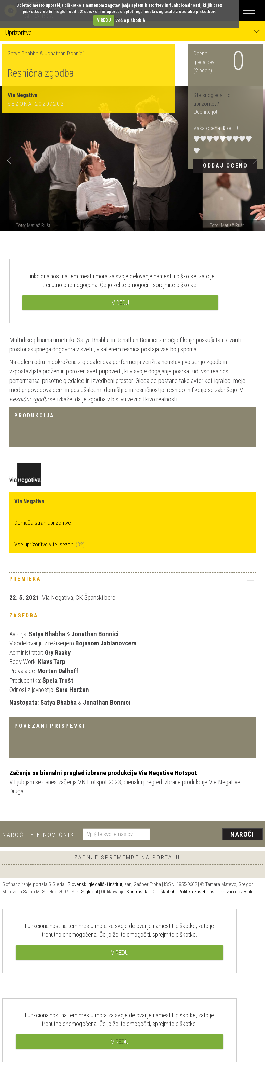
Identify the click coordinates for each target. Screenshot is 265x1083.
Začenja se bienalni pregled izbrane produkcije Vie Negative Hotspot (103, 773)
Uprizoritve (132, 32)
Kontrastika (138, 891)
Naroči (242, 834)
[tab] (132, 580)
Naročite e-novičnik (38, 834)
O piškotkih (164, 891)
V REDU (104, 20)
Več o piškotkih (130, 20)
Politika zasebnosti (197, 891)
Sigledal (89, 891)
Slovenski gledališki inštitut (94, 884)
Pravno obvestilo (237, 891)
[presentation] (209, 834)
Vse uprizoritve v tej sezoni (45, 544)
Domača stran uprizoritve (42, 522)
